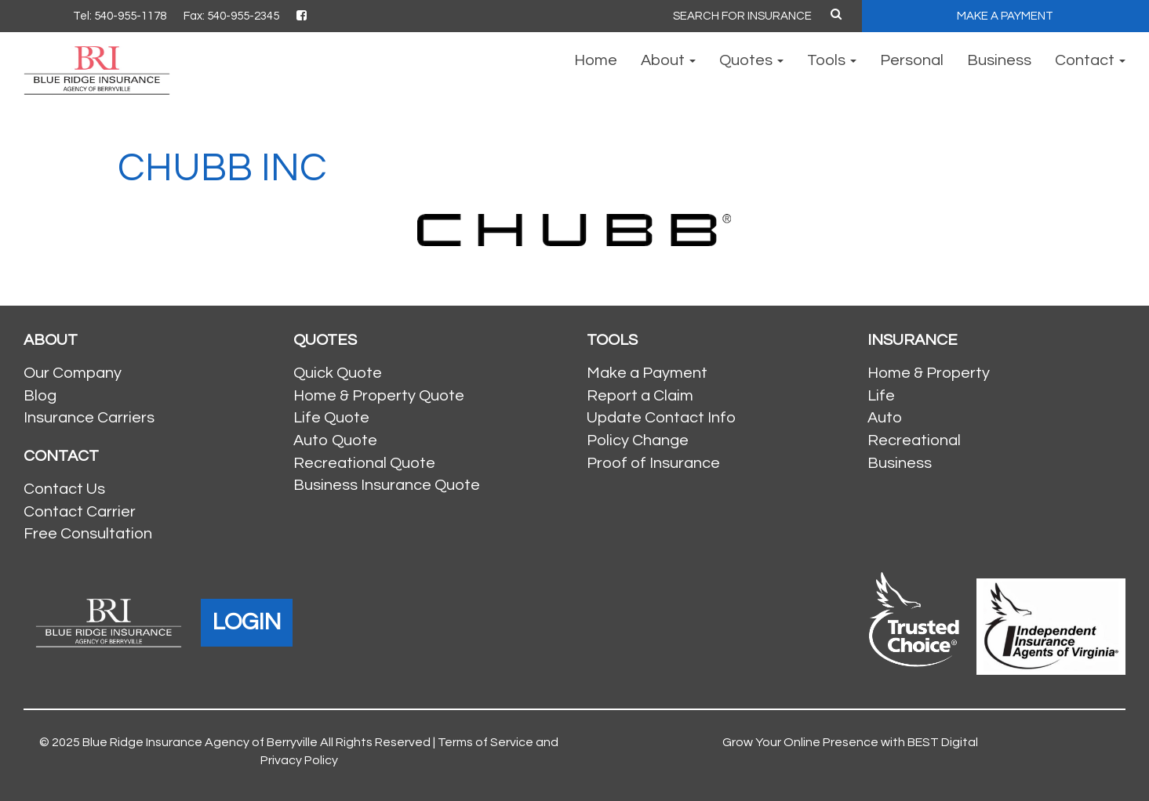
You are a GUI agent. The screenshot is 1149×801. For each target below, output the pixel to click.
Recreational (914, 440)
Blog (40, 396)
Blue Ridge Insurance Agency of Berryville (200, 742)
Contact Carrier (80, 512)
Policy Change (638, 440)
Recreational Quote (364, 463)
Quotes (751, 60)
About (668, 60)
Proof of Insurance (653, 463)
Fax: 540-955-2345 (231, 16)
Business (999, 60)
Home (595, 60)
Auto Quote (335, 440)
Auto (884, 418)
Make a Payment (647, 373)
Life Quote (331, 418)
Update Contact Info (661, 418)
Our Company (73, 373)
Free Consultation (88, 534)
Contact (1090, 60)
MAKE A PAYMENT (1005, 16)
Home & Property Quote (378, 396)
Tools (831, 60)
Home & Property (928, 373)
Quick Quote (337, 373)
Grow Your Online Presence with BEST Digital (850, 742)
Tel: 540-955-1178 (119, 16)
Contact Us (64, 489)
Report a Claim (640, 396)
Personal (912, 60)
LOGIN (247, 622)
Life (881, 396)
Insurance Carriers (89, 418)
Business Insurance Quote (386, 485)
